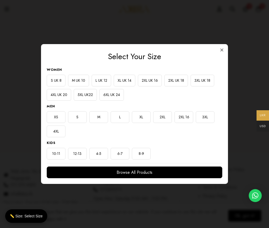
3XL (205, 117)
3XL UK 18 (202, 80)
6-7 (120, 153)
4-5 (98, 153)
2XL (162, 117)
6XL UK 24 (111, 94)
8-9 (141, 153)
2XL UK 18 (176, 80)
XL (141, 117)
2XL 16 (184, 117)
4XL (56, 131)
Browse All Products (134, 172)
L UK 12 (101, 80)
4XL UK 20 (59, 94)
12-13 (77, 153)
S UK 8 (56, 80)
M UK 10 (78, 80)
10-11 (56, 153)
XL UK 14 (124, 80)
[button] (255, 195)
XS (56, 117)
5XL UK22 (85, 94)
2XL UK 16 (150, 80)
